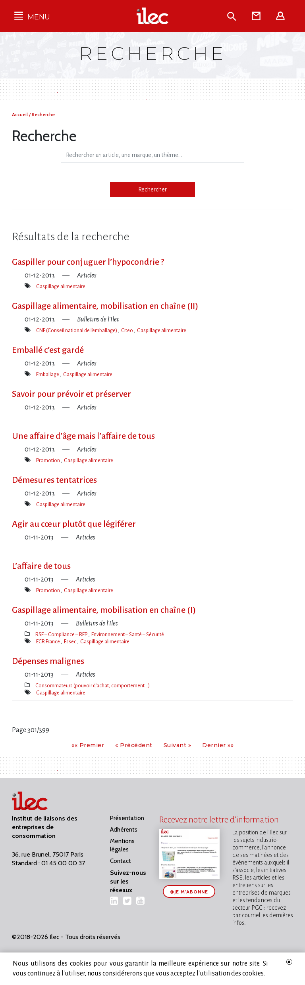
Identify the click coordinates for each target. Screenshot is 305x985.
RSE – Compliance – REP (61, 634)
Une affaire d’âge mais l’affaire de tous (83, 436)
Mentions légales (122, 845)
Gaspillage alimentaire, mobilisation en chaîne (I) (104, 610)
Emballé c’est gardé (48, 350)
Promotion (48, 460)
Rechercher (152, 189)
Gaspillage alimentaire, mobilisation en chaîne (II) (105, 306)
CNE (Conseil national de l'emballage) (77, 330)
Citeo (127, 330)
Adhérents (123, 829)
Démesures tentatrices (54, 480)
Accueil (20, 114)
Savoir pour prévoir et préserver (71, 394)
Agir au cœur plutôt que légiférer (74, 524)
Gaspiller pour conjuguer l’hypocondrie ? (88, 262)
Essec (70, 642)
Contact (120, 861)
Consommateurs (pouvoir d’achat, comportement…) (92, 686)
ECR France (48, 642)
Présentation (127, 818)
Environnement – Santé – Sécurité (127, 634)
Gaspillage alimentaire (60, 286)
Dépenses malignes (48, 661)
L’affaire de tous (41, 566)
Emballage (48, 374)
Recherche (43, 114)
